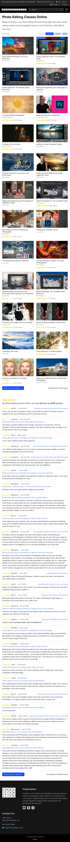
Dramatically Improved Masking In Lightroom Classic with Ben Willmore (25, 497)
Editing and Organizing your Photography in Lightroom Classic (17, 202)
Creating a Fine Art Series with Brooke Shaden (53, 694)
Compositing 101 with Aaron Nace (57, 573)
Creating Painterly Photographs (13, 115)
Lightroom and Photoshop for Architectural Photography (51, 379)
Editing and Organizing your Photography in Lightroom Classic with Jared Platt (27, 473)
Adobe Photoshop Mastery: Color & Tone (50, 322)
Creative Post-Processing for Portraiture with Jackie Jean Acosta (23, 667)
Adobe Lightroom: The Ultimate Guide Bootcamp (15, 88)
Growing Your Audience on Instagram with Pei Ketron (51, 446)
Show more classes (13, 388)
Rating (65, 34)
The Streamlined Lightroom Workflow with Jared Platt (51, 532)
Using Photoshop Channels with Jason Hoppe (53, 584)
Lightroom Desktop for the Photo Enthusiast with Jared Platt (48, 716)
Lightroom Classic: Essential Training (49, 144)
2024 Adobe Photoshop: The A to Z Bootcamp (15, 57)
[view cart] (64, 2)
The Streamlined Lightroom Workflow (15, 260)
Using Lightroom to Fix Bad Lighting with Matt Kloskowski (49, 457)
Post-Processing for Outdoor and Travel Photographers (50, 261)
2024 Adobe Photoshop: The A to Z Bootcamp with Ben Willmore (23, 422)
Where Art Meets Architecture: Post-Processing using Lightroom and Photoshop (17, 292)
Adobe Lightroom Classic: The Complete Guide (50, 57)
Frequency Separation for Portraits (14, 378)
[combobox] (45, 9)
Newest (57, 34)
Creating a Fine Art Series (11, 144)
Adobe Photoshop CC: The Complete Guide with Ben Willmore (22, 732)
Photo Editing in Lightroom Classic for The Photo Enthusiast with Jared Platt (26, 486)
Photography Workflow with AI (47, 230)
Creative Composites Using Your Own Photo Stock (15, 174)
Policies (35, 839)
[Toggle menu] (66, 9)
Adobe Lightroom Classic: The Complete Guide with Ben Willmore (23, 681)
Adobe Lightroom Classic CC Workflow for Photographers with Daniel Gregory (27, 438)
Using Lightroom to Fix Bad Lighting (49, 351)
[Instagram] (33, 807)
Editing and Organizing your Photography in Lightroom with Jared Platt (25, 518)
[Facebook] (28, 807)
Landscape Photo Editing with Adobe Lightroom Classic (49, 174)
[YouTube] (24, 807)
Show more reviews (13, 774)
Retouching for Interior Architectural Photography (15, 231)
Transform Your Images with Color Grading (17, 322)
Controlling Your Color (10, 351)
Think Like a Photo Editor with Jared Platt (54, 595)
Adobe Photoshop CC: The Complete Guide (51, 201)
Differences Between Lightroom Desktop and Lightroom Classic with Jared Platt (28, 608)
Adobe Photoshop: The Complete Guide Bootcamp (50, 292)
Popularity (50, 34)
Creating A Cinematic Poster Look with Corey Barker (51, 408)
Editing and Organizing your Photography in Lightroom (51, 88)
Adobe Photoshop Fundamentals (48, 115)
